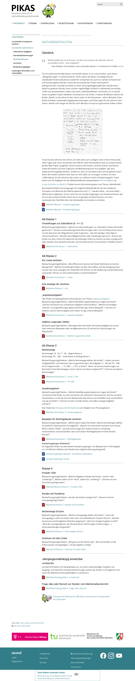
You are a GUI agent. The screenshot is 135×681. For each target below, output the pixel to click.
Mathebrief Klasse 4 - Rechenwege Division (64, 531)
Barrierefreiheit (77, 662)
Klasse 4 (47, 468)
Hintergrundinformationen (67, 408)
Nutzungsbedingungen (81, 658)
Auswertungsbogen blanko (57, 459)
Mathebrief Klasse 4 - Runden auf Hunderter (65, 504)
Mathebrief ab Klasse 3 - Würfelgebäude (63, 439)
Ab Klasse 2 (49, 256)
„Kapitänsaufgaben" (101, 299)
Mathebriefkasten (20, 59)
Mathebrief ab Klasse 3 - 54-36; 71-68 (62, 376)
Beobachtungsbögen (22, 67)
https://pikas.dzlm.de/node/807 (32, 623)
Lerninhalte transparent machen (22, 42)
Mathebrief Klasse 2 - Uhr (57, 288)
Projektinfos (45, 653)
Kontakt (43, 662)
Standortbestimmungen (23, 55)
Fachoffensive (85, 23)
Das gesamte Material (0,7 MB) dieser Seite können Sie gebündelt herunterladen (81, 598)
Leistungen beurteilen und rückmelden (23, 71)
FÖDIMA (33, 23)
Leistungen (17, 37)
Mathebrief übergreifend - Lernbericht (62, 577)
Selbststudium (66, 23)
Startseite (45, 35)
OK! (76, 674)
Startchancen (104, 23)
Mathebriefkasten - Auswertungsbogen (63, 204)
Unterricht (19, 23)
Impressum (76, 667)
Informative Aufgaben (22, 51)
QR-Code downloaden (22, 626)
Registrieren (17, 661)
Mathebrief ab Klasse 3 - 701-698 (60, 381)
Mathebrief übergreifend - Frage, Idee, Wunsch (66, 588)
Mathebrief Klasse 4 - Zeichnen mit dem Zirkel (66, 549)
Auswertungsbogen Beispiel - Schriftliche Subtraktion (69, 454)
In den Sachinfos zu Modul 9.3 (55, 184)
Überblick (48, 52)
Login (14, 657)
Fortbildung (47, 23)
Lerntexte (17, 63)
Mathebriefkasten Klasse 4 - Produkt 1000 (64, 487)
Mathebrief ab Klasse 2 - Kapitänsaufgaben (64, 315)
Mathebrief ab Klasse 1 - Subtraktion (62, 246)
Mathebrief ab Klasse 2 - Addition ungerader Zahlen (68, 336)
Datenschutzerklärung (82, 653)
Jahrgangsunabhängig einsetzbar (62, 559)
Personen (44, 658)
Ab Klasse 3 (49, 345)
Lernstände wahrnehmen (22, 48)
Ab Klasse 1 (49, 219)
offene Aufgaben (106, 180)
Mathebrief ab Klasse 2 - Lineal (59, 277)
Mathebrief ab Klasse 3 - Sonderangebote (64, 412)
